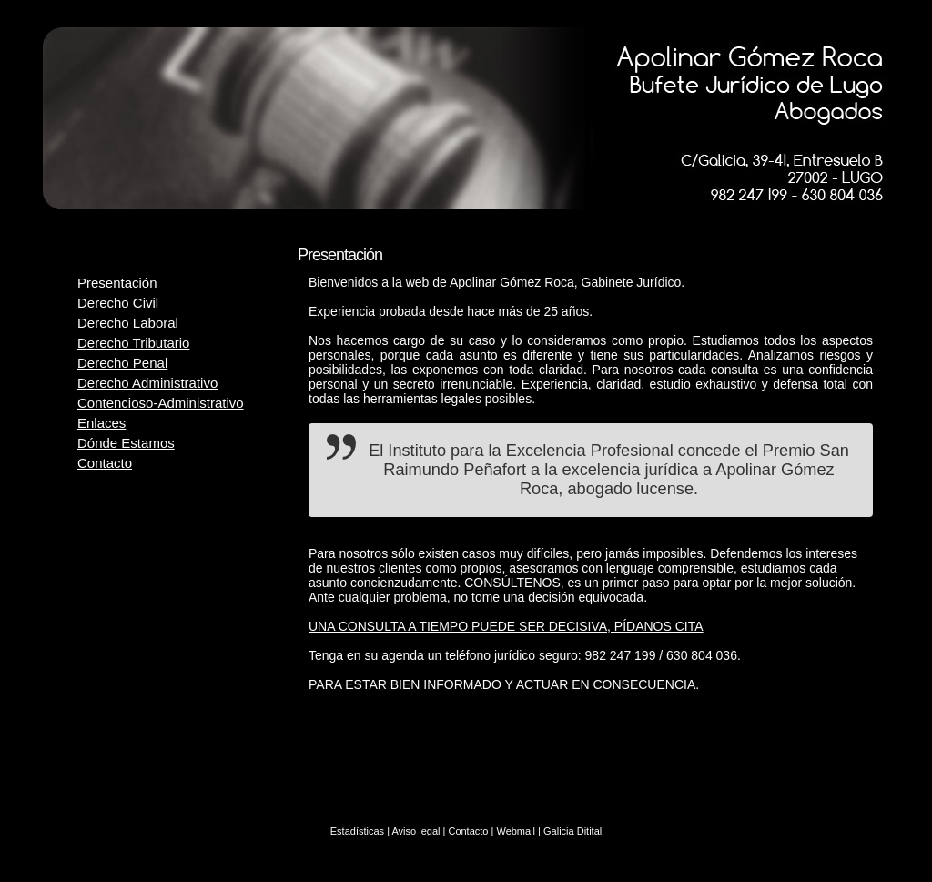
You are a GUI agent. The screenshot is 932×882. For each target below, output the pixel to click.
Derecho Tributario (133, 342)
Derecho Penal (122, 362)
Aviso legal (415, 831)
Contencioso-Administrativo (160, 403)
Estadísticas (357, 831)
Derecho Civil (117, 302)
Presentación (117, 282)
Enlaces (101, 423)
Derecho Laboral (127, 322)
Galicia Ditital (572, 831)
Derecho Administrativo (147, 382)
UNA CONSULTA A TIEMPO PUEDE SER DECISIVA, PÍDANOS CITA (506, 626)
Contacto (104, 463)
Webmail (515, 831)
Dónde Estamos (126, 443)
